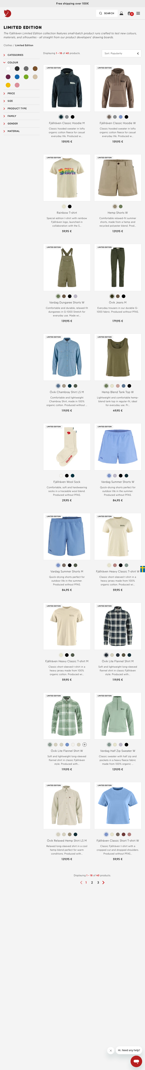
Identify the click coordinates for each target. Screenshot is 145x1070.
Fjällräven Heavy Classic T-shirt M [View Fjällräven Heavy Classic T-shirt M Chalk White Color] (66, 661)
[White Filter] (8, 68)
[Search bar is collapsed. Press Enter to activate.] (107, 13)
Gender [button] (13, 123)
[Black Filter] (17, 68)
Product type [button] (17, 108)
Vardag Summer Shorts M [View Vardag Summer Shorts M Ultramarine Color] (66, 571)
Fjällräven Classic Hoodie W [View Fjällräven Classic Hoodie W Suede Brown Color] (118, 123)
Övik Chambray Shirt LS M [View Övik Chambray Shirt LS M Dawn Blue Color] (67, 392)
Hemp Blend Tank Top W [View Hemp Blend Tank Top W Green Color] (118, 392)
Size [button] (10, 101)
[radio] (61, 116)
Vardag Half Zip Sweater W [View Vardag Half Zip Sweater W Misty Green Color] (117, 751)
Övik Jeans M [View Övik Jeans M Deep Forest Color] (117, 302)
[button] (129, 13)
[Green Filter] (26, 77)
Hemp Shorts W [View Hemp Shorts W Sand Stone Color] (118, 212)
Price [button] (11, 93)
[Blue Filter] (17, 77)
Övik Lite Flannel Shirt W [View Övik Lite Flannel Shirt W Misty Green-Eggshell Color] (67, 751)
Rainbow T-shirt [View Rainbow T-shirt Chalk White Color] (67, 212)
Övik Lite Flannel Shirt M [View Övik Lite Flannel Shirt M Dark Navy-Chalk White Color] (118, 661)
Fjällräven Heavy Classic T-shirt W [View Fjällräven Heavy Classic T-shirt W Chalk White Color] (117, 571)
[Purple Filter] (8, 77)
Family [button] (12, 116)
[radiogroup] (67, 116)
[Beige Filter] (35, 77)
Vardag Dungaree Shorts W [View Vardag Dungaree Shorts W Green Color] (66, 302)
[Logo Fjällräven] (15, 13)
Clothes (8, 45)
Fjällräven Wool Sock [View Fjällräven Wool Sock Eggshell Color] (66, 482)
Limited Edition (24, 45)
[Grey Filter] (26, 68)
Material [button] (14, 131)
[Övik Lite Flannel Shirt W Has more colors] (84, 744)
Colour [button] (13, 62)
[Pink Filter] (17, 85)
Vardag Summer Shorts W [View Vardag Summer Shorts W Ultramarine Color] (117, 482)
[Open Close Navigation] (138, 13)
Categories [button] (15, 55)
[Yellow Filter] (8, 85)
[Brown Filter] (35, 68)
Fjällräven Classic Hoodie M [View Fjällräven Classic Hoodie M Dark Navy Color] (67, 123)
